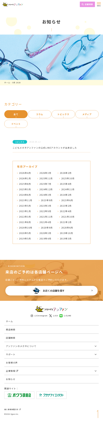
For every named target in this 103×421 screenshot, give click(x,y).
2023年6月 (67, 200)
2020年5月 (25, 233)
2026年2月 (66, 172)
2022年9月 (45, 211)
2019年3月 (66, 238)
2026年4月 (25, 172)
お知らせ (10, 379)
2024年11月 (68, 189)
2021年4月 (45, 222)
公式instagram (39, 315)
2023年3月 (45, 205)
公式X (53, 315)
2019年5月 (25, 238)
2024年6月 (25, 194)
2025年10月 (68, 178)
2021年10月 (68, 216)
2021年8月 (25, 222)
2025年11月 (46, 178)
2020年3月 (45, 233)
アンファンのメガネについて (21, 346)
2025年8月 (25, 183)
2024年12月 (46, 189)
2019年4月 (45, 238)
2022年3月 (25, 216)
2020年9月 (47, 227)
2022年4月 (66, 211)
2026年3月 (45, 172)
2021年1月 (66, 222)
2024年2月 (66, 194)
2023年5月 (25, 205)
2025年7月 (45, 183)
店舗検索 (87, 4)
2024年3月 (45, 194)
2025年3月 (25, 189)
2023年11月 (25, 200)
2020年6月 (67, 227)
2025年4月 (66, 183)
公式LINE (65, 315)
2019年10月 (66, 233)
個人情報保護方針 (12, 409)
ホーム (7, 82)
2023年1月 (25, 211)
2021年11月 (46, 216)
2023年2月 (66, 205)
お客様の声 (12, 362)
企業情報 (12, 370)
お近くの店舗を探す (49, 291)
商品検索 (10, 329)
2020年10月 (25, 227)
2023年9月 (47, 200)
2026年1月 (25, 178)
